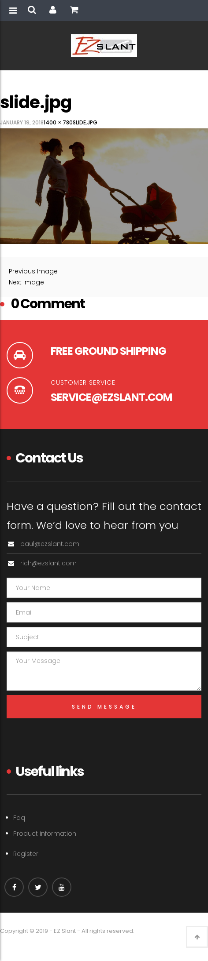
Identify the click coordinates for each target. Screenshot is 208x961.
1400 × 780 (58, 122)
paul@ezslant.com (49, 543)
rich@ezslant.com (48, 563)
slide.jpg (85, 122)
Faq (19, 817)
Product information (44, 833)
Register (25, 853)
